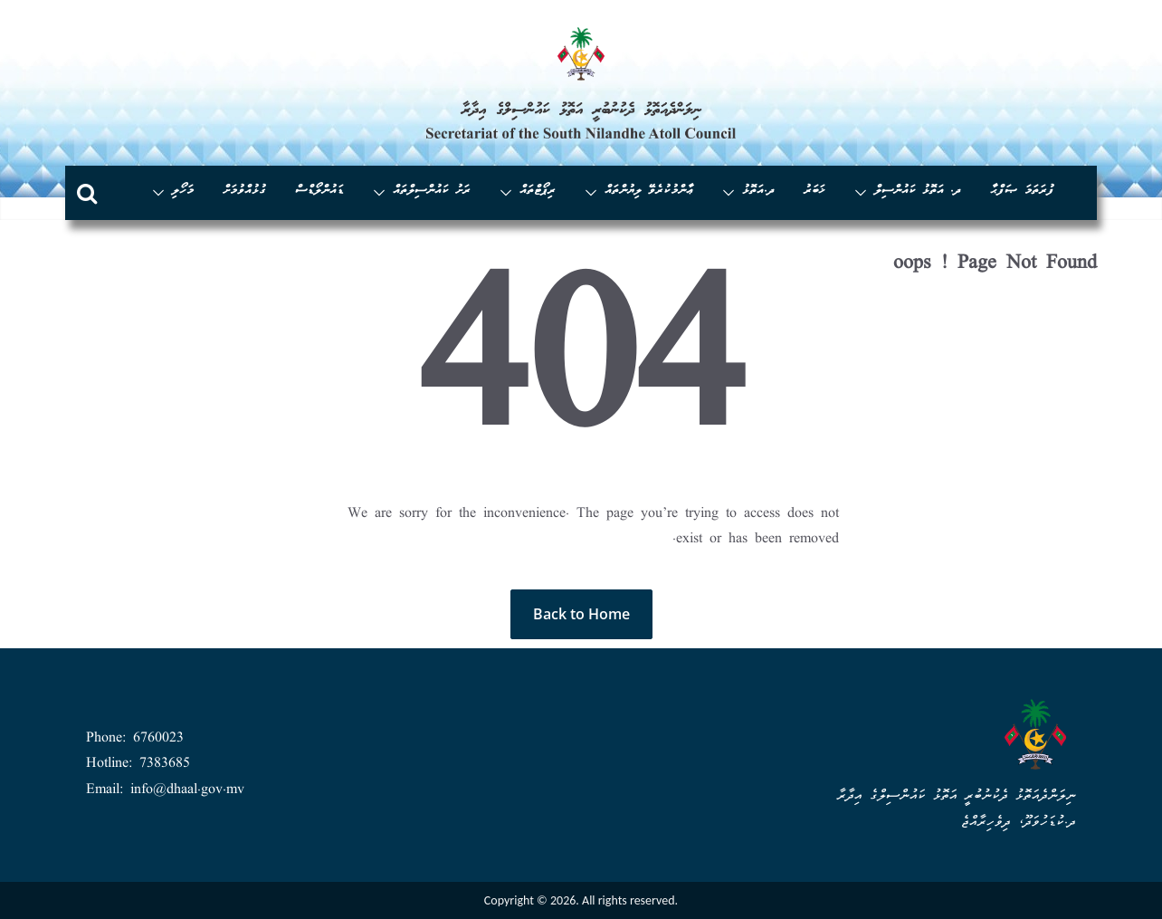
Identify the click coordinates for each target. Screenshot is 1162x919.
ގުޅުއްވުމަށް (244, 191)
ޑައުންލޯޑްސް (319, 191)
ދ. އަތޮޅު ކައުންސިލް (917, 191)
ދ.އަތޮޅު (758, 191)
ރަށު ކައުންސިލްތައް (432, 191)
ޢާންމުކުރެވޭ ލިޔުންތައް (649, 191)
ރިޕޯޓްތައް (537, 191)
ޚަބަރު (814, 191)
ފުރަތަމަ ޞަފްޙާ (1022, 191)
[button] (864, 192)
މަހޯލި (183, 191)
